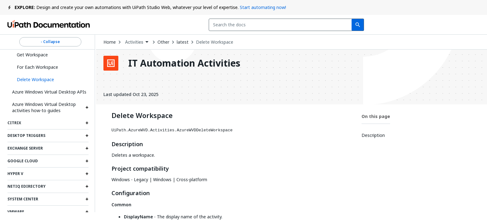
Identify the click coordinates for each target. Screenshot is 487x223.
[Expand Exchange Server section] (87, 148)
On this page (376, 116)
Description (127, 144)
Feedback (352, 25)
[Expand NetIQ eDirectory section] (87, 186)
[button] (50, 79)
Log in (434, 25)
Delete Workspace (214, 42)
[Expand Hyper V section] (87, 174)
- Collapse (50, 41)
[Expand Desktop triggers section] (87, 135)
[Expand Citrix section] (87, 123)
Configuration (131, 193)
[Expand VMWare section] (87, 212)
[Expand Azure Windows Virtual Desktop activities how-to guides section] (87, 107)
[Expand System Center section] (87, 199)
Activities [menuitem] (134, 42)
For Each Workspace (37, 67)
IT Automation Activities (184, 63)
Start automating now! (263, 7)
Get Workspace (32, 54)
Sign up (465, 25)
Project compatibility (140, 169)
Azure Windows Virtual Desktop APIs (49, 92)
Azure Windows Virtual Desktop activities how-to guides (44, 107)
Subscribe (396, 25)
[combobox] (208, 24)
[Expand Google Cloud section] (87, 161)
